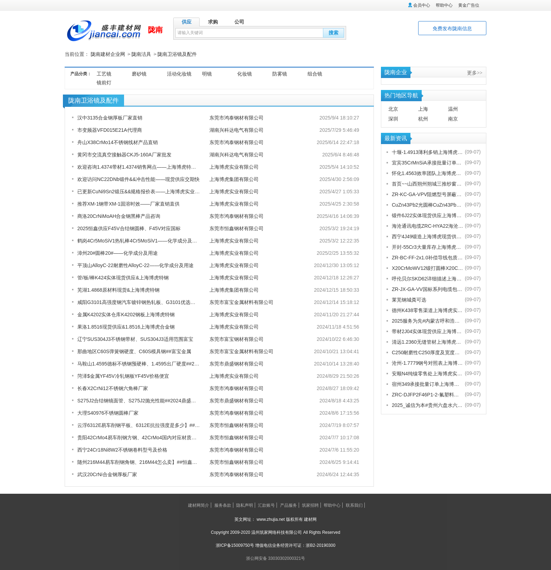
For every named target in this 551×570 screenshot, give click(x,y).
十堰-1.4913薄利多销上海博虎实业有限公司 (427, 152)
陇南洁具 (141, 54)
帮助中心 (444, 5)
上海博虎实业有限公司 (234, 166)
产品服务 (288, 505)
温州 (453, 108)
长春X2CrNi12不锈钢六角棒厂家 (112, 388)
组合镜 (314, 73)
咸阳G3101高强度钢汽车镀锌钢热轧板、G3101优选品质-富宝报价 (149, 302)
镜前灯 (104, 82)
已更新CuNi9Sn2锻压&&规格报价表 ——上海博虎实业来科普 (143, 191)
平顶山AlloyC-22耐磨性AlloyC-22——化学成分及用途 (135, 265)
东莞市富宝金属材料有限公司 (241, 302)
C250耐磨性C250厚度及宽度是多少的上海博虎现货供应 (427, 352)
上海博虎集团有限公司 (234, 179)
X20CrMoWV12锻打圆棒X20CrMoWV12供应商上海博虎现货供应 (427, 268)
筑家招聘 (310, 505)
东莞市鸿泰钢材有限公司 (236, 117)
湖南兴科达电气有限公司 (236, 129)
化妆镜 (244, 73)
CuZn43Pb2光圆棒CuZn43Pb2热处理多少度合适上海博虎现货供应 (427, 204)
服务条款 (222, 505)
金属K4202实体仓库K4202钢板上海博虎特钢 (126, 314)
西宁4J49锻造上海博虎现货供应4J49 (427, 236)
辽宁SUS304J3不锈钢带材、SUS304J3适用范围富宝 (135, 339)
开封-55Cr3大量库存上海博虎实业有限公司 (427, 247)
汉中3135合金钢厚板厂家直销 (109, 117)
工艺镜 (104, 73)
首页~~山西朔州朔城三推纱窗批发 (427, 183)
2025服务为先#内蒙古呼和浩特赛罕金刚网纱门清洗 (427, 320)
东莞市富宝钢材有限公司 (236, 339)
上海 (423, 108)
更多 (474, 72)
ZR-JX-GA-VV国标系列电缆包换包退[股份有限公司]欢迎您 (427, 289)
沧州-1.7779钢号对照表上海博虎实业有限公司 (427, 362)
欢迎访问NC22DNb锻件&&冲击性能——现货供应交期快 (138, 179)
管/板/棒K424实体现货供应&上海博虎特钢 (123, 277)
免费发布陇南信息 (452, 28)
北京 (393, 108)
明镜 (207, 73)
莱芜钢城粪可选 (409, 299)
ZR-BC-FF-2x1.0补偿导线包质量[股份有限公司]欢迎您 (427, 257)
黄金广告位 (468, 5)
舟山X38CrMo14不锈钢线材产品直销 (117, 142)
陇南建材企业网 (108, 54)
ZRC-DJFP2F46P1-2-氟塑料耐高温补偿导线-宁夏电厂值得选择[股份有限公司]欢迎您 (427, 394)
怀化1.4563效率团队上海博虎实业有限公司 (427, 173)
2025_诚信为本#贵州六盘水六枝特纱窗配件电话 (427, 405)
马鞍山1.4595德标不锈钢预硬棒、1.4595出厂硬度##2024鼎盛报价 (149, 363)
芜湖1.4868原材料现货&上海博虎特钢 (118, 289)
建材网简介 (198, 505)
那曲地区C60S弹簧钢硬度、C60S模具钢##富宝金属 (134, 351)
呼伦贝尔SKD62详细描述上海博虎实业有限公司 (427, 278)
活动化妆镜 (179, 73)
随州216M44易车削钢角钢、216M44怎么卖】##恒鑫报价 (139, 462)
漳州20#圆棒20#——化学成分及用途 (117, 252)
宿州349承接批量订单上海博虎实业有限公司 (427, 384)
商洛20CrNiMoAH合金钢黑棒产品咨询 (118, 216)
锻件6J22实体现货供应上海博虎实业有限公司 (427, 215)
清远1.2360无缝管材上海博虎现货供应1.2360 (427, 341)
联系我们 (354, 505)
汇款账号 (266, 505)
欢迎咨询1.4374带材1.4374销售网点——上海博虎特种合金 (141, 166)
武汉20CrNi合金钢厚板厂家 (107, 474)
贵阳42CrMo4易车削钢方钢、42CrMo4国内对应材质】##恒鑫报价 (149, 437)
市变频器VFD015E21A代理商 (109, 129)
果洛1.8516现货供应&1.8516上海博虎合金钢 (126, 326)
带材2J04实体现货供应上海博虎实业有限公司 (427, 331)
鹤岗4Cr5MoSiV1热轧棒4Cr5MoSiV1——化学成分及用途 (139, 240)
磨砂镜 (139, 73)
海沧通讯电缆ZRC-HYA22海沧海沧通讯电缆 (427, 225)
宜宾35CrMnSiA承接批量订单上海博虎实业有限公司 (427, 162)
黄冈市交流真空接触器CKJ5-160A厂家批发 (124, 154)
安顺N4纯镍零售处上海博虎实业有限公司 (427, 373)
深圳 (393, 118)
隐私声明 (244, 505)
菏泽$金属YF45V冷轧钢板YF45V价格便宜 (123, 375)
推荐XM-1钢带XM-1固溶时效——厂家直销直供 (128, 203)
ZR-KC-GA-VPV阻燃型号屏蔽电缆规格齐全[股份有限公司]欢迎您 (427, 194)
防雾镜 (279, 73)
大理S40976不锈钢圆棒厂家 (107, 412)
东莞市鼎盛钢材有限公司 (236, 363)
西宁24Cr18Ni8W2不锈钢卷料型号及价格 (122, 449)
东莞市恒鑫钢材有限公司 (236, 228)
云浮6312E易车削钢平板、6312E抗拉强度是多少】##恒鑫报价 (146, 425)
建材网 (310, 519)
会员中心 (421, 5)
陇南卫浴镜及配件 (177, 54)
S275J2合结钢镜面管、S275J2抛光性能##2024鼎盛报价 (139, 400)
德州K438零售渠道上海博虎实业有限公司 (427, 310)
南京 (453, 118)
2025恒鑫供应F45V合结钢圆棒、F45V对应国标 (129, 228)
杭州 (423, 118)
